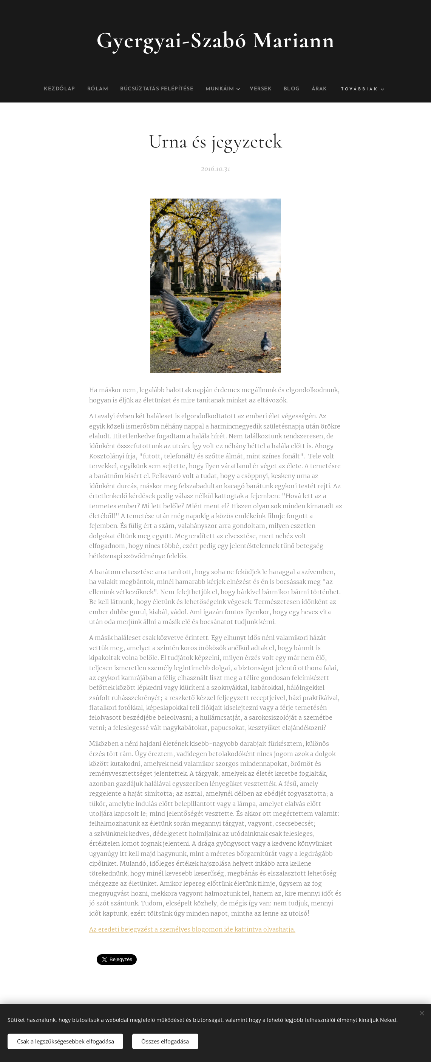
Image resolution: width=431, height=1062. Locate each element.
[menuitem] (63, 89)
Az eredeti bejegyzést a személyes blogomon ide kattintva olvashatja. (192, 929)
